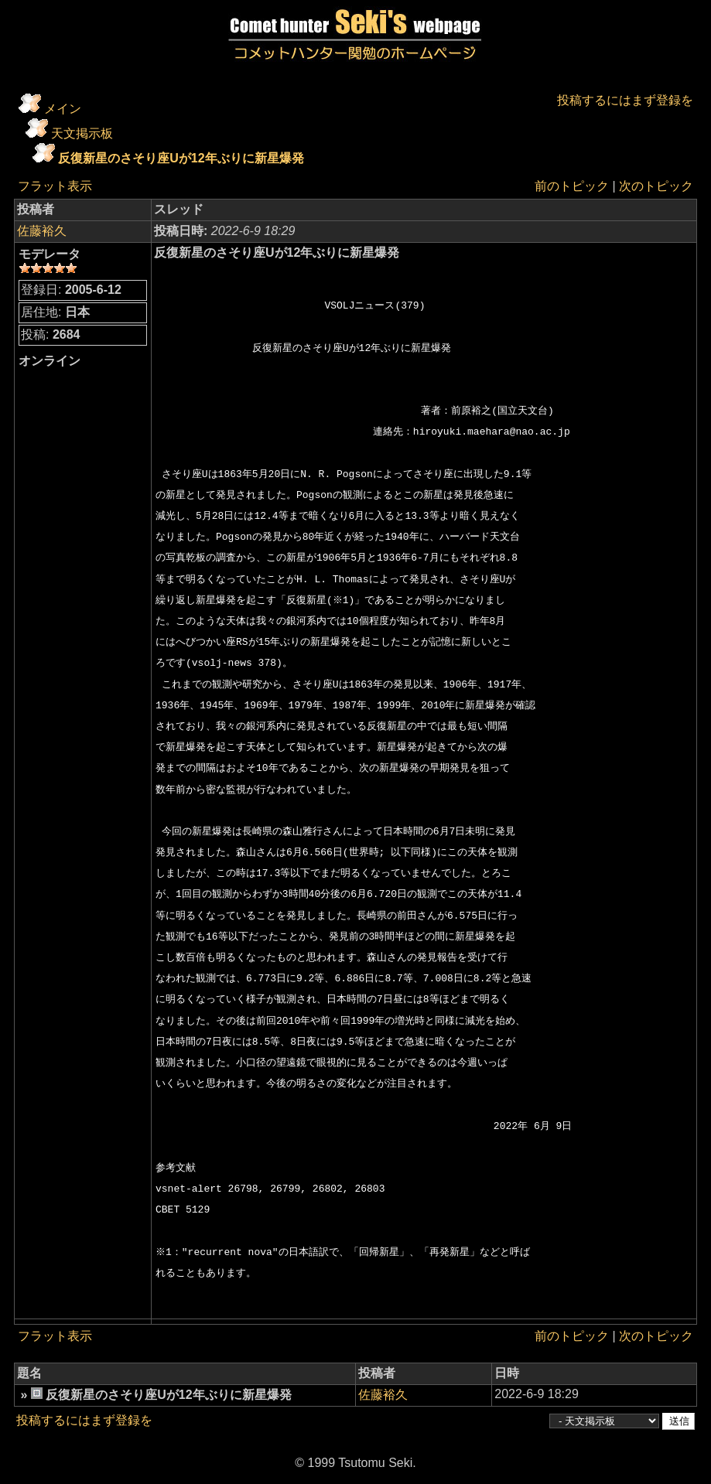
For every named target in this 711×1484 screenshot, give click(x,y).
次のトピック (656, 186)
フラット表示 (55, 186)
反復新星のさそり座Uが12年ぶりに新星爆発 (180, 158)
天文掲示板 (82, 133)
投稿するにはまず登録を (625, 100)
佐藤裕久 (42, 230)
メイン (62, 108)
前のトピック (572, 186)
